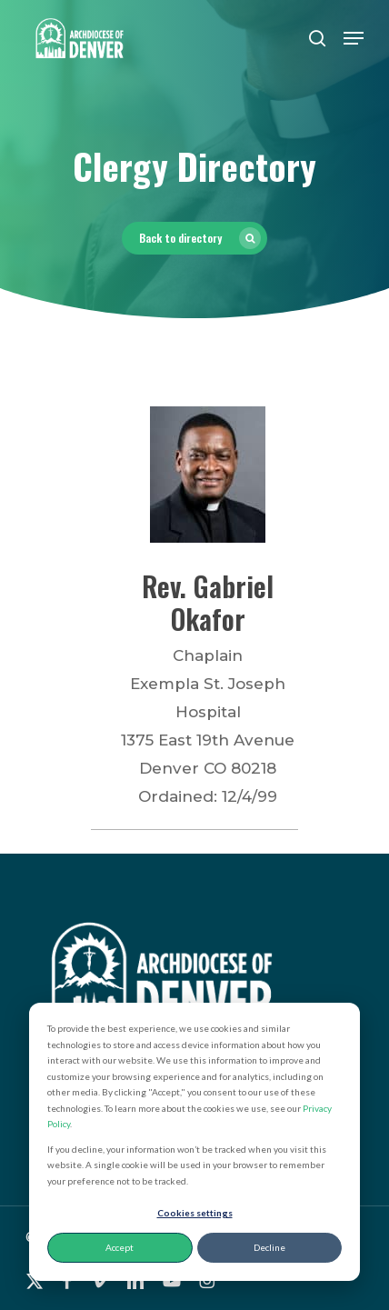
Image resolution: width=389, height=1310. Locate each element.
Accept (119, 1247)
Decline (269, 1247)
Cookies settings (195, 1212)
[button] (354, 38)
